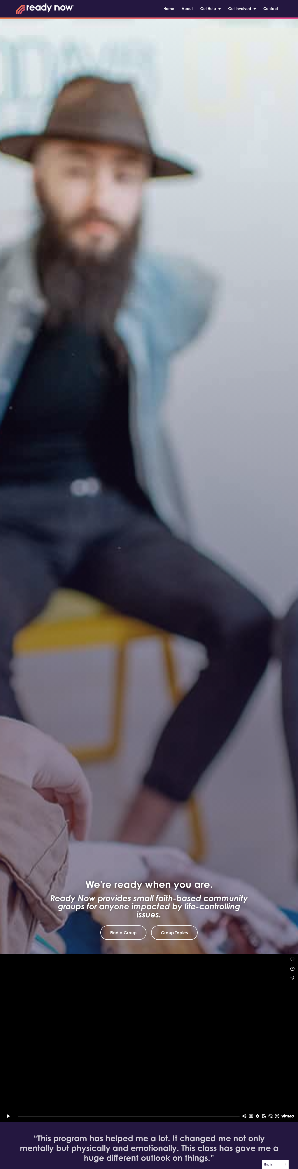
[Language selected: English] (275, 1164)
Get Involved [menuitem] (242, 8)
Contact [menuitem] (270, 8)
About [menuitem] (187, 8)
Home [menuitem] (168, 8)
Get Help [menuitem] (210, 8)
